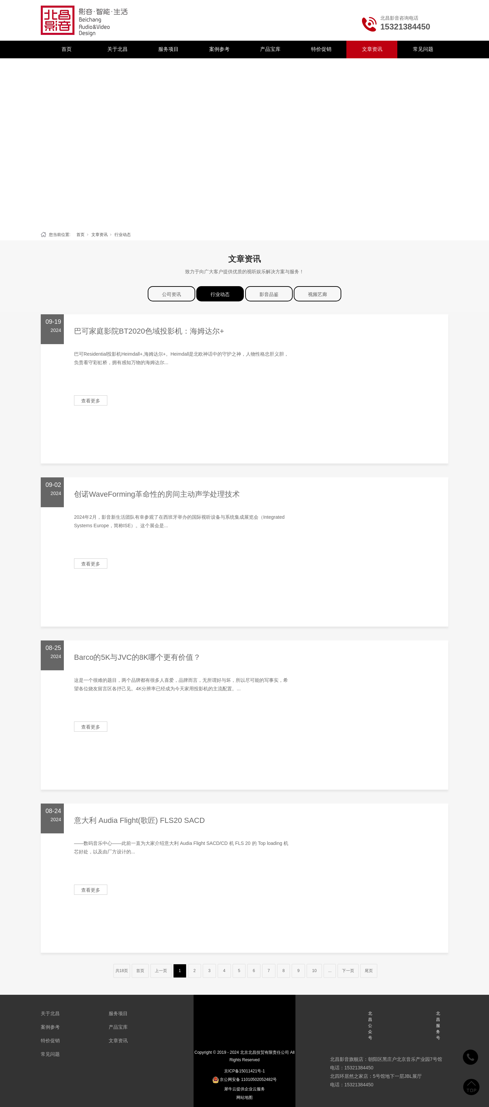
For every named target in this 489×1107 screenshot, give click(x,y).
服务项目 (168, 49)
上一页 (161, 970)
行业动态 (122, 234)
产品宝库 (270, 49)
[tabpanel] (244, 143)
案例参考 (219, 49)
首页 (66, 49)
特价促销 (321, 49)
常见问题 (423, 49)
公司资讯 (171, 294)
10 (314, 970)
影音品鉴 (268, 294)
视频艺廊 (317, 294)
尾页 (369, 970)
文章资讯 (372, 49)
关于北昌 (117, 49)
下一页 (348, 970)
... (329, 970)
